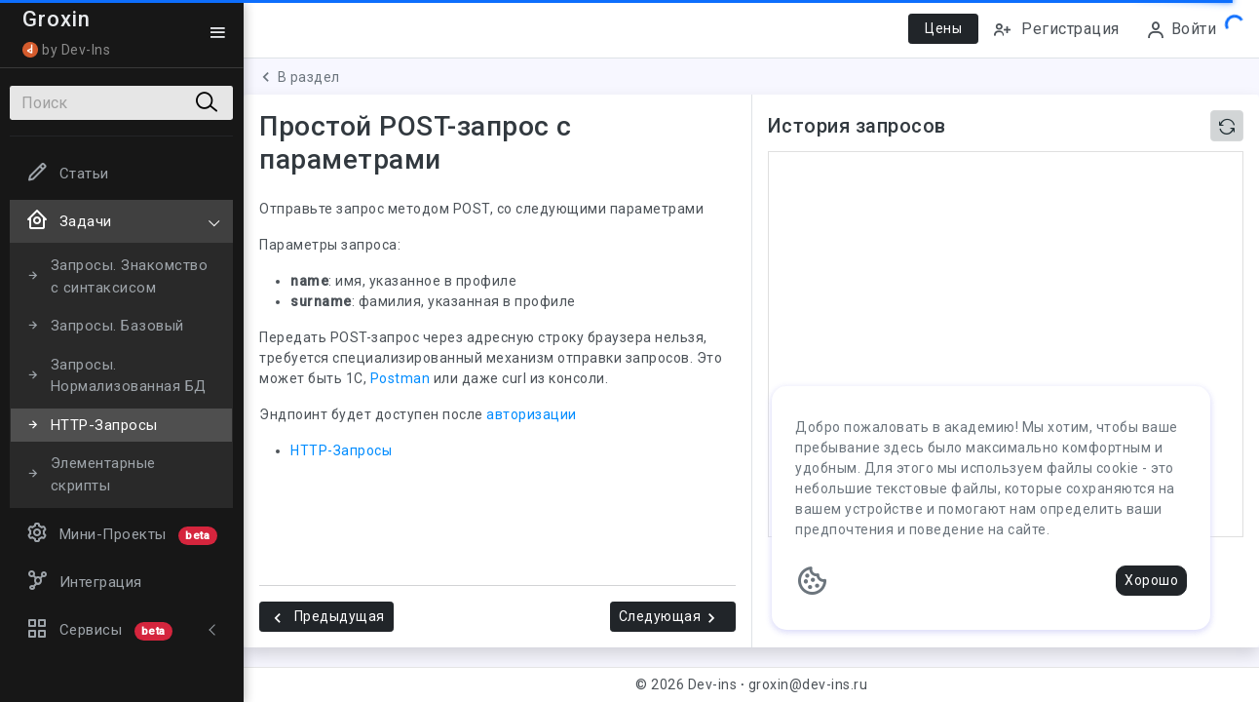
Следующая (670, 617)
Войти (1181, 30)
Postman (400, 378)
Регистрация (1056, 30)
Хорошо (1151, 580)
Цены (943, 28)
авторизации (531, 414)
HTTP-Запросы (341, 450)
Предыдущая (326, 617)
